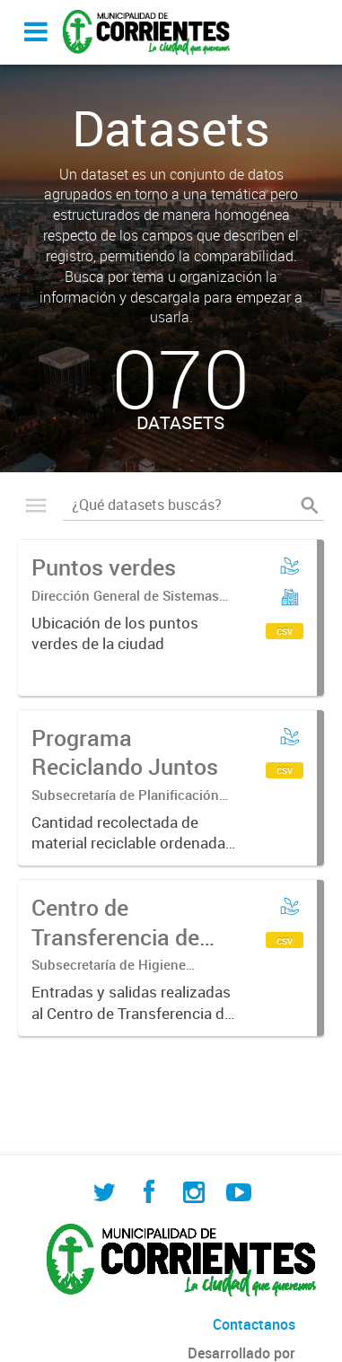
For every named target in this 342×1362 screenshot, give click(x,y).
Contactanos (254, 1324)
